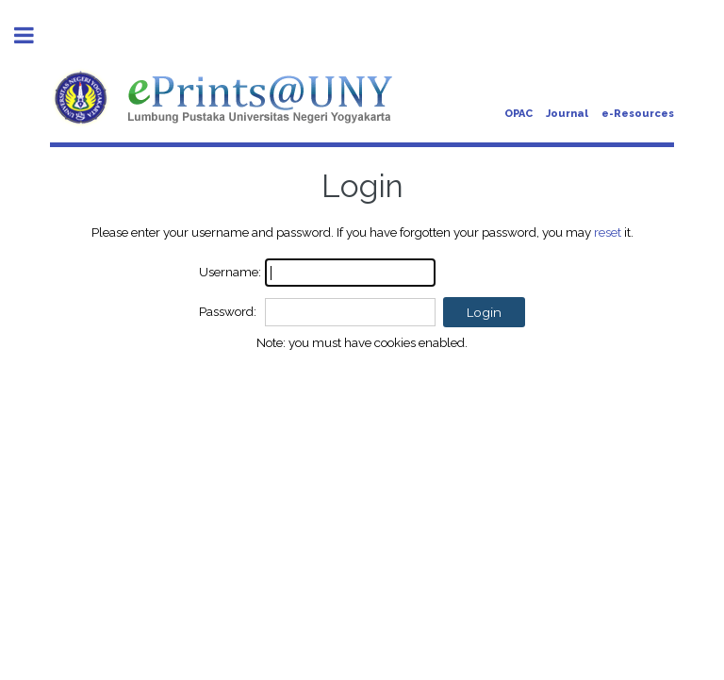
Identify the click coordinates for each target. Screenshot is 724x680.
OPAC (518, 114)
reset (607, 232)
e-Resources (637, 114)
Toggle (34, 35)
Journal (567, 114)
